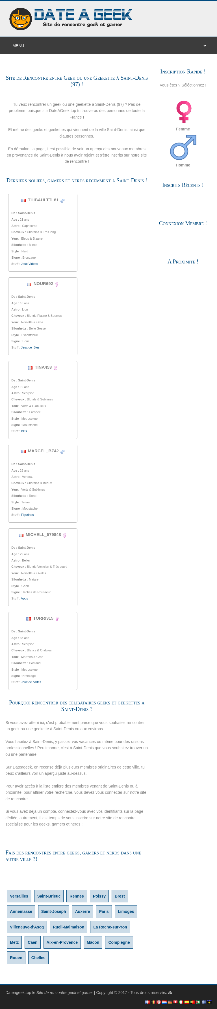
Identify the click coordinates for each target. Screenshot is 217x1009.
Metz (14, 942)
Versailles (19, 896)
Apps (24, 598)
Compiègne (119, 942)
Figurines (27, 514)
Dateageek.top (18, 992)
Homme (183, 150)
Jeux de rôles (30, 347)
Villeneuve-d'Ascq (27, 927)
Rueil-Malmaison (68, 927)
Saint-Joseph (53, 911)
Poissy (99, 896)
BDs (24, 431)
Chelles (38, 957)
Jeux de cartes (31, 682)
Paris (104, 911)
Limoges (126, 911)
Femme (183, 114)
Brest (120, 896)
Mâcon (93, 942)
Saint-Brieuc (48, 896)
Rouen (16, 957)
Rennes (77, 896)
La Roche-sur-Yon (110, 927)
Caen (32, 942)
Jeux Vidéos (29, 263)
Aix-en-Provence (62, 942)
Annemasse (21, 911)
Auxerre (82, 911)
